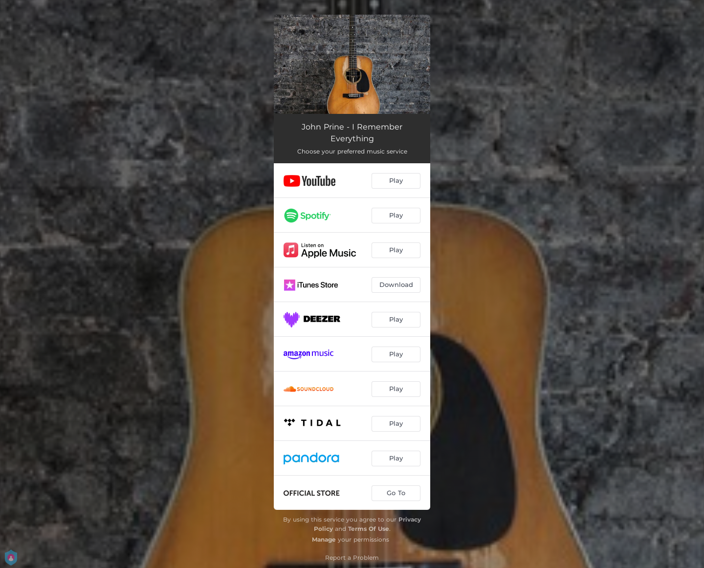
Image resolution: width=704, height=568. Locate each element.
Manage (324, 539)
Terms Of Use (368, 528)
